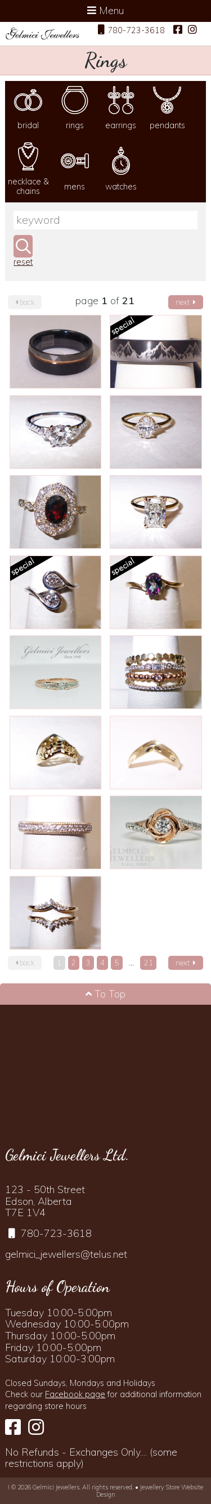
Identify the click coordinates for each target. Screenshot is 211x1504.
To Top (105, 993)
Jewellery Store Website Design (150, 1490)
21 (148, 962)
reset (23, 262)
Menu (105, 10)
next (186, 301)
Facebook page (75, 1394)
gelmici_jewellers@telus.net (66, 1254)
